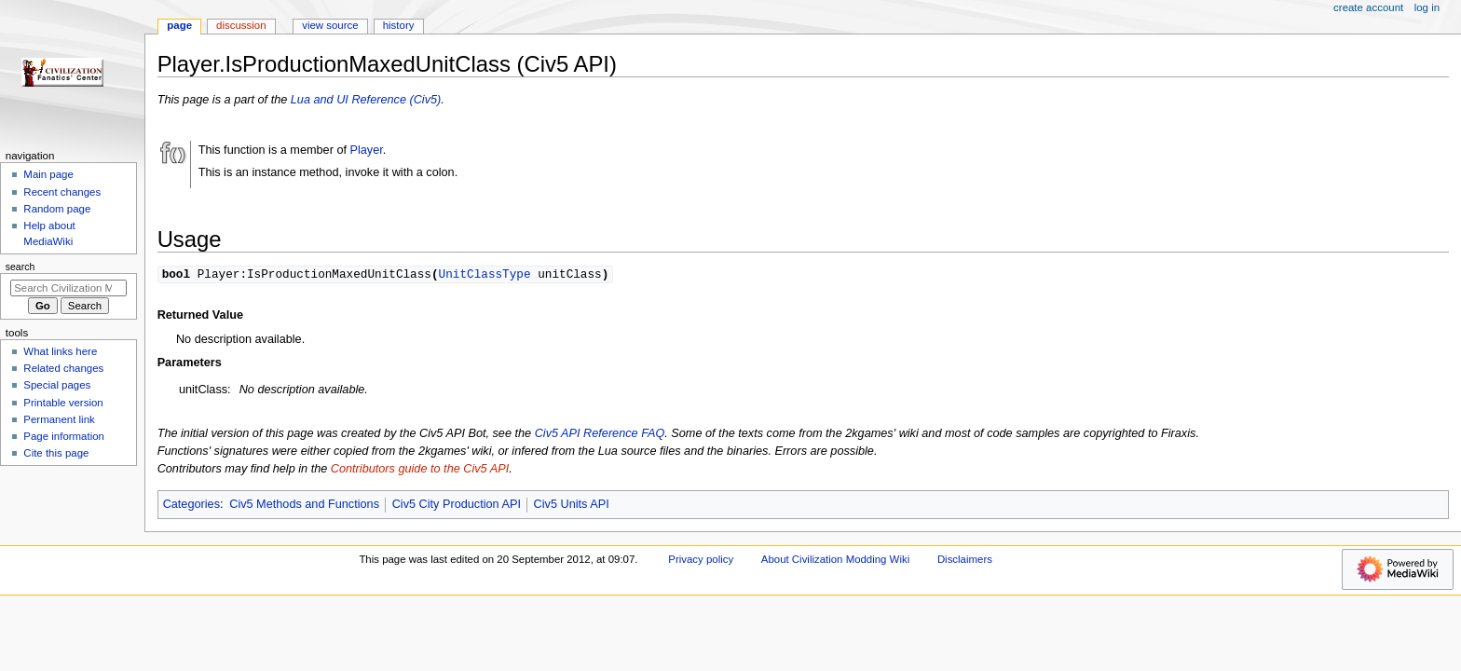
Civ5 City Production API (456, 505)
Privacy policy (700, 560)
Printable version (62, 402)
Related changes (63, 368)
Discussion (241, 25)
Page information (63, 436)
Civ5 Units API (571, 505)
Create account (1368, 7)
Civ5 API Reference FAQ (600, 434)
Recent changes (62, 192)
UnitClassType (485, 274)
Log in (1427, 7)
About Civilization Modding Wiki (835, 560)
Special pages (56, 384)
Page (179, 25)
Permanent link (58, 419)
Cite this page (56, 453)
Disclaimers (964, 560)
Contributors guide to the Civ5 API (420, 469)
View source (330, 25)
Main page (48, 174)
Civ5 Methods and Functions (304, 505)
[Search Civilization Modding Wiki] (68, 288)
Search (20, 266)
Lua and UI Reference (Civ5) (366, 99)
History (399, 25)
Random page (56, 208)
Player (366, 150)
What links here (60, 351)
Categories (191, 505)
